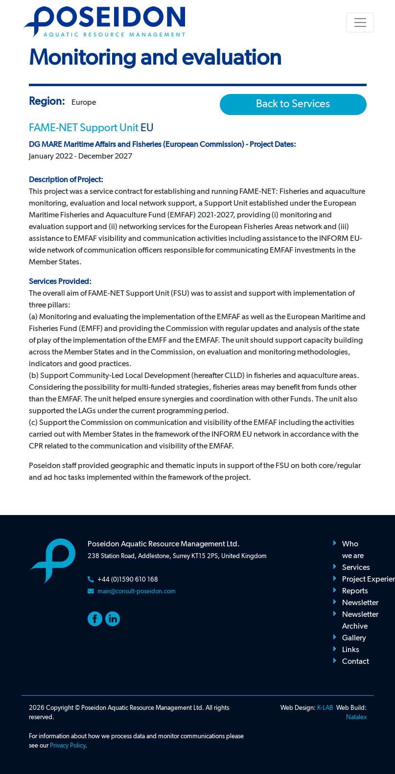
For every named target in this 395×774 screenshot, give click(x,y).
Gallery (354, 638)
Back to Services (293, 104)
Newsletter (360, 603)
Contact (355, 662)
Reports (355, 591)
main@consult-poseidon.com (136, 591)
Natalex (356, 717)
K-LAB (325, 708)
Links (350, 650)
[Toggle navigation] (360, 22)
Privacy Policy (67, 746)
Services (356, 568)
